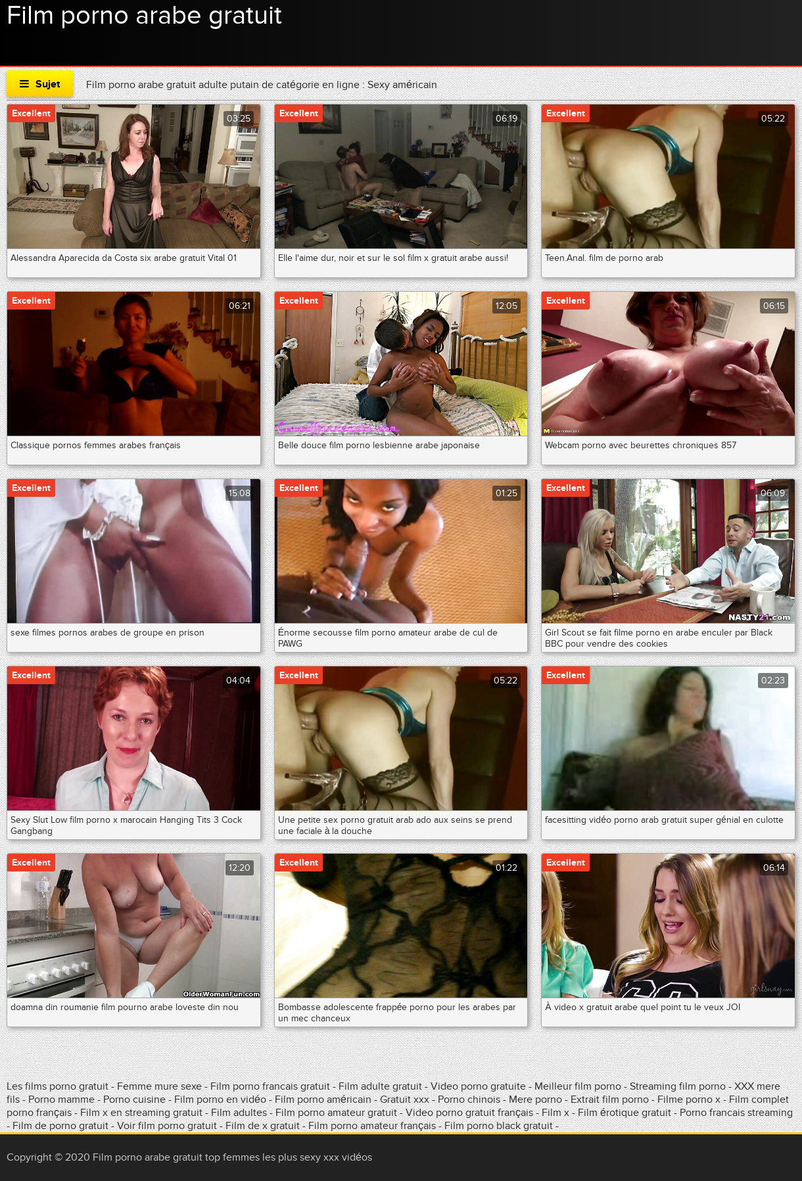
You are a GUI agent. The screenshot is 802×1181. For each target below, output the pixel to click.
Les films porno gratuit (57, 1086)
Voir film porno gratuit (167, 1125)
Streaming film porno (678, 1086)
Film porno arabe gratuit (144, 16)
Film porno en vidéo (220, 1099)
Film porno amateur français (372, 1125)
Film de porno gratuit (60, 1125)
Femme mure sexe (159, 1086)
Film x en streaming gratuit (141, 1112)
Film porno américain (323, 1099)
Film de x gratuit (262, 1125)
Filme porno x (688, 1099)
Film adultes (240, 1112)
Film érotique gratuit (626, 1112)
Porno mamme (61, 1099)
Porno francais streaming (736, 1112)
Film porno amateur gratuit (336, 1112)
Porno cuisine (134, 1099)
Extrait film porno (610, 1099)
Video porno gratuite (478, 1086)
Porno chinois (470, 1099)
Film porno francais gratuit (270, 1086)
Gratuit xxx (404, 1099)
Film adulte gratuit (382, 1086)
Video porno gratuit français (469, 1112)
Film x (555, 1112)
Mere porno (537, 1099)
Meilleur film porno (577, 1086)
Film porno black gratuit (498, 1125)
